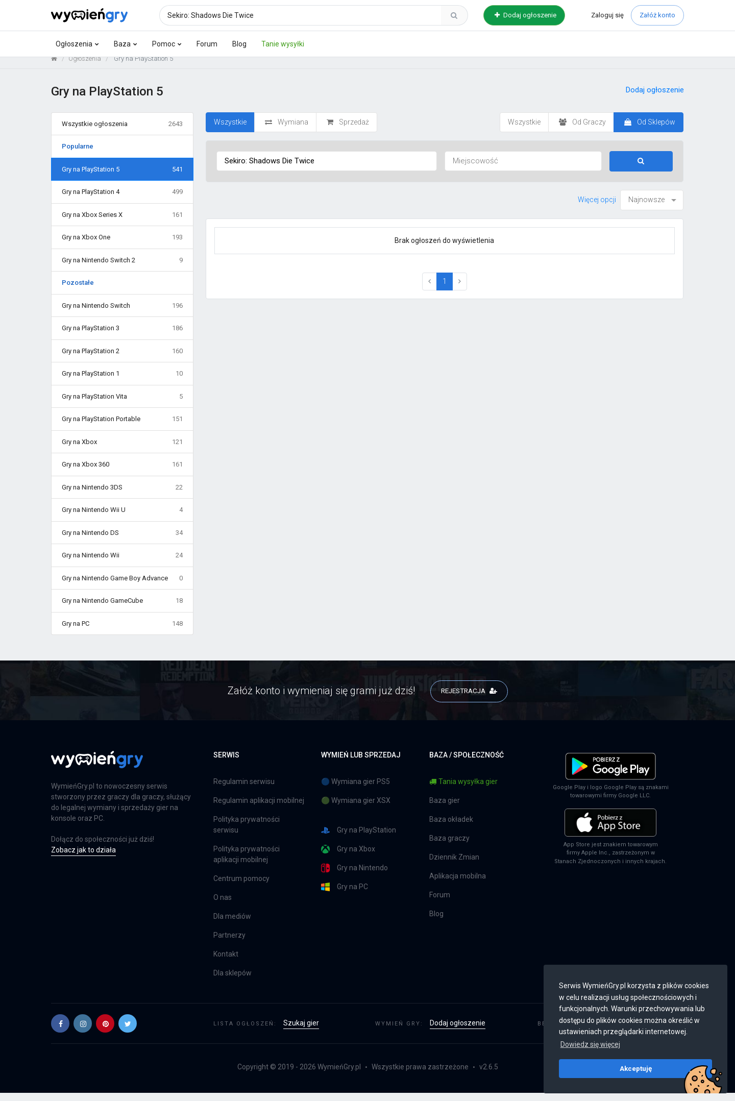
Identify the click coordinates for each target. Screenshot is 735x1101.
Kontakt (225, 962)
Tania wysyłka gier (463, 790)
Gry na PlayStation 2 (122, 359)
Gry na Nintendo (354, 876)
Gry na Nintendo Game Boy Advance (122, 586)
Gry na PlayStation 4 (122, 200)
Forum (207, 44)
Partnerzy (229, 943)
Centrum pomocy (241, 887)
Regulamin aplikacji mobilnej (258, 808)
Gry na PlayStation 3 (122, 336)
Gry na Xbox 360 (122, 473)
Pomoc (163, 44)
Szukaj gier (301, 1031)
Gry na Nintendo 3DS (122, 495)
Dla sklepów (232, 981)
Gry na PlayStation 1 (122, 382)
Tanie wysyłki (282, 44)
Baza (122, 44)
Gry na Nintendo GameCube (122, 609)
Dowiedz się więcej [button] (590, 1044)
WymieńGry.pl (339, 1075)
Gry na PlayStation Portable (122, 427)
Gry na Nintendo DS (122, 540)
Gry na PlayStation (358, 838)
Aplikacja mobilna (457, 884)
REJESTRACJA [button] (469, 698)
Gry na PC (122, 631)
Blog (239, 44)
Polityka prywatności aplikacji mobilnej (246, 862)
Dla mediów (232, 924)
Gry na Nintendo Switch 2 (122, 268)
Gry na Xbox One (122, 245)
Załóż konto (657, 15)
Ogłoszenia (74, 44)
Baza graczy (449, 846)
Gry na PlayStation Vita (122, 404)
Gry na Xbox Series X (122, 222)
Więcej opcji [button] (597, 207)
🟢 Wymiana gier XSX (355, 808)
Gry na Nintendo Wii (122, 563)
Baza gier (444, 808)
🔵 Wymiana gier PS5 (355, 790)
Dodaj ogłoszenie (525, 15)
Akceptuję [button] (636, 1068)
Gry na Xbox (122, 450)
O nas (222, 905)
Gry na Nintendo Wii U (122, 518)
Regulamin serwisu (244, 790)
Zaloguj (607, 15)
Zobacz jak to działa (83, 858)
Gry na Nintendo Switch (122, 313)
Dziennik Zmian (454, 865)
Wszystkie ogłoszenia (122, 132)
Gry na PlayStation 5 (122, 177)
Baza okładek (451, 827)
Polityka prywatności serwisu (246, 832)
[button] (60, 1031)
